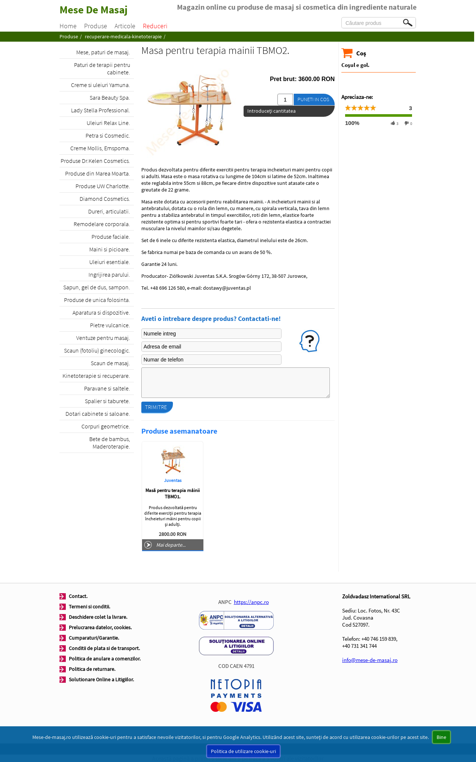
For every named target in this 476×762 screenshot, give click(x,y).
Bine (441, 737)
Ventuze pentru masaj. (103, 337)
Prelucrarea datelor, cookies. (100, 627)
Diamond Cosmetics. (105, 198)
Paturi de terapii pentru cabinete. (102, 68)
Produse (95, 26)
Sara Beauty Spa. (110, 97)
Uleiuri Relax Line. (108, 122)
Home (68, 26)
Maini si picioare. (109, 249)
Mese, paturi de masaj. (103, 52)
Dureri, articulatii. (109, 211)
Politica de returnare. (92, 669)
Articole (125, 26)
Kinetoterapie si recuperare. (96, 375)
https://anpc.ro (251, 601)
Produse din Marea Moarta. (97, 173)
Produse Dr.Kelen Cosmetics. (95, 160)
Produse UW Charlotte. (102, 186)
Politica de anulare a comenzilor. (105, 658)
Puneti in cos (313, 99)
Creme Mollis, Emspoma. (100, 148)
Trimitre (156, 407)
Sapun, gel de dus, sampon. (96, 287)
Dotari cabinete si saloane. (97, 413)
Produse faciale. (110, 236)
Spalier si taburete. (107, 401)
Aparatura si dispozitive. (101, 312)
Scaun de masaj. (110, 363)
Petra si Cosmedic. (108, 135)
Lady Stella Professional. (100, 110)
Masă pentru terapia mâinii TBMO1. (172, 493)
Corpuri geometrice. (105, 426)
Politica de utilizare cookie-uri (243, 751)
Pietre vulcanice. (110, 325)
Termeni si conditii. (89, 606)
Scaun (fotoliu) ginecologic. (97, 350)
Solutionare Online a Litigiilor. (101, 679)
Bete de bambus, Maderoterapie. (109, 442)
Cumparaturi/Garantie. (94, 637)
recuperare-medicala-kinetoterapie (123, 36)
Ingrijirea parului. (109, 274)
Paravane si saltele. (107, 388)
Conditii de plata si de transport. (104, 648)
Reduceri (155, 26)
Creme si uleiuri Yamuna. (100, 85)
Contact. (78, 596)
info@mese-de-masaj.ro (370, 659)
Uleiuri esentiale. (109, 262)
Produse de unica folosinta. (97, 299)
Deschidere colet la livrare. (98, 617)
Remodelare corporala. (102, 224)
